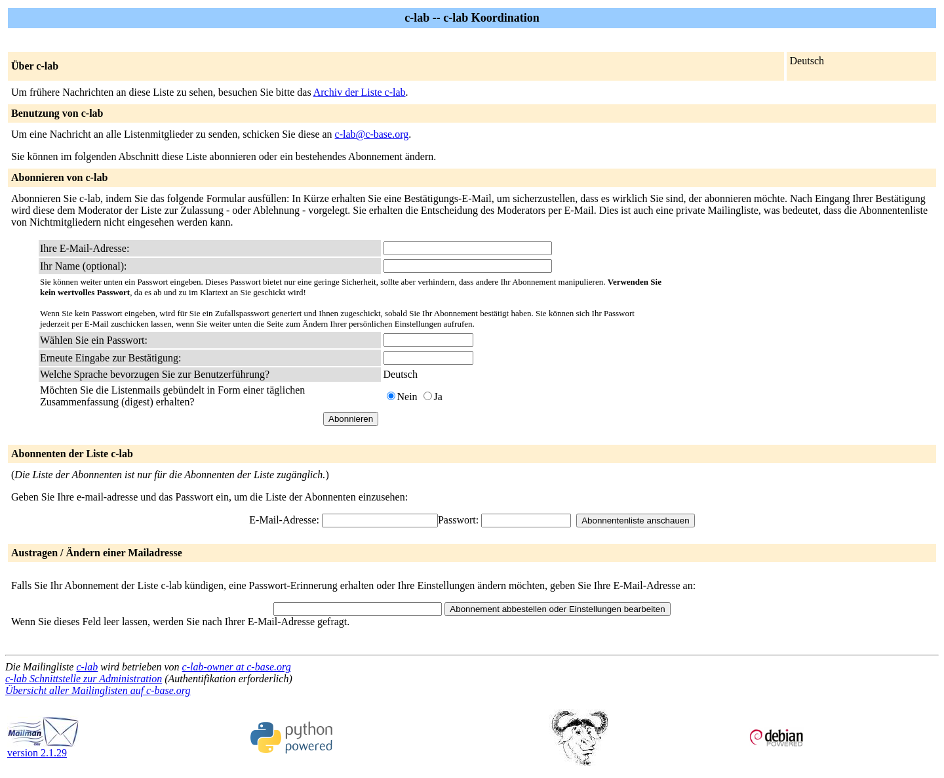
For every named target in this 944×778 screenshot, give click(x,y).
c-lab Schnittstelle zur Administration (83, 678)
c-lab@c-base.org (372, 134)
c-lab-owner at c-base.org (236, 666)
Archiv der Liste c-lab (359, 92)
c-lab (87, 666)
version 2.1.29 (43, 748)
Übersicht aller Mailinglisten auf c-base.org (97, 690)
